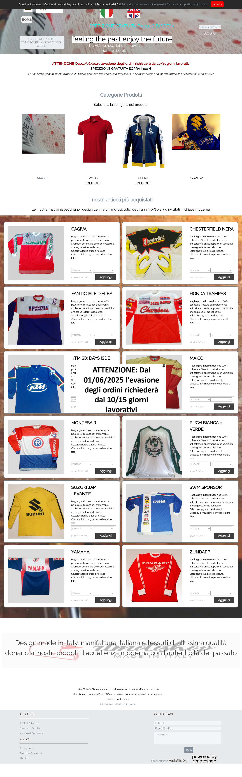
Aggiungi (105, 277)
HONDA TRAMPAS (208, 293)
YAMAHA (80, 552)
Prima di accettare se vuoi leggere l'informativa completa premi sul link (164, 4)
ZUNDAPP (200, 552)
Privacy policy (27, 748)
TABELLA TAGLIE (29, 723)
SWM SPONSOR (206, 487)
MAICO (196, 358)
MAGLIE (43, 178)
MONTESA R (83, 422)
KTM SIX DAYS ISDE (90, 358)
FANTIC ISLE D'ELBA (91, 293)
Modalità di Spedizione (32, 733)
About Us (24, 758)
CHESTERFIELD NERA (212, 229)
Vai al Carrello (210, 27)
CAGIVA (79, 229)
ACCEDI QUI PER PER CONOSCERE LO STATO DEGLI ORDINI (42, 42)
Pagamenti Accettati (30, 728)
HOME (27, 19)
